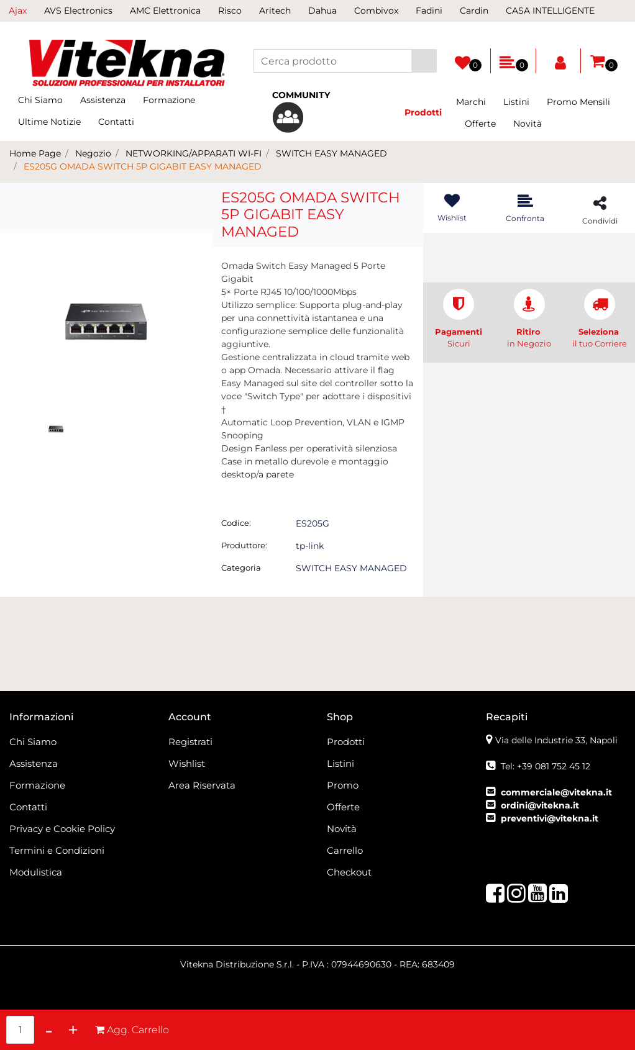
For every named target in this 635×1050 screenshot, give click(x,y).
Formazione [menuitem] (169, 100)
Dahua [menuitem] (322, 10)
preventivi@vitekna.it (549, 818)
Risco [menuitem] (230, 10)
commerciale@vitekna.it (556, 792)
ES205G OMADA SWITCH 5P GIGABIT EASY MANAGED (143, 166)
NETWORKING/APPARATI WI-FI (194, 153)
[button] (424, 61)
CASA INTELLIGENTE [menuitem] (550, 10)
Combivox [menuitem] (376, 10)
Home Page (35, 153)
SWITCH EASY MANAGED (331, 153)
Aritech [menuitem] (275, 10)
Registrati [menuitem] (190, 742)
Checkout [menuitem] (349, 872)
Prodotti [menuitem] (346, 742)
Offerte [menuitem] (480, 123)
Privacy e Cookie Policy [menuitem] (62, 829)
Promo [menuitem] (343, 785)
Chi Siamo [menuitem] (40, 100)
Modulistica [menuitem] (35, 872)
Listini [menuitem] (516, 101)
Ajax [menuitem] (18, 10)
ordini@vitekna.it (540, 805)
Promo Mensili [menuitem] (578, 101)
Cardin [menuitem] (474, 10)
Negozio (93, 153)
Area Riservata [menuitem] (201, 785)
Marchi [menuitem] (471, 101)
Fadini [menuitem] (429, 10)
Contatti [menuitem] (116, 121)
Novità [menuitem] (527, 123)
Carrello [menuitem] (345, 850)
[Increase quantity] (73, 1030)
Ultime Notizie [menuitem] (49, 121)
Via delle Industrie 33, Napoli (556, 740)
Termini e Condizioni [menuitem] (56, 850)
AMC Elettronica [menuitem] (165, 10)
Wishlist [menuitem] (186, 763)
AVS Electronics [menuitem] (78, 10)
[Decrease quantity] (48, 1030)
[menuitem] (317, 110)
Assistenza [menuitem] (103, 100)
